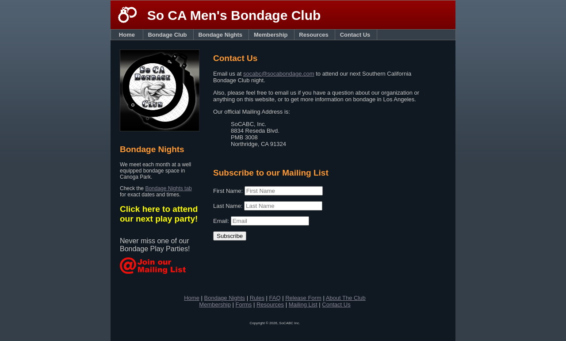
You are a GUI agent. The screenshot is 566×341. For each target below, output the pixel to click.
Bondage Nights (221, 34)
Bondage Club (169, 34)
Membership (272, 34)
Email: (222, 221)
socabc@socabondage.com (278, 73)
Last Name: (228, 206)
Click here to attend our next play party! (159, 213)
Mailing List (303, 304)
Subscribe (230, 236)
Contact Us (357, 34)
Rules (257, 298)
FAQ (275, 298)
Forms (243, 304)
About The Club (346, 298)
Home (128, 34)
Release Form (303, 298)
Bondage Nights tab (168, 188)
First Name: (229, 191)
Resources (315, 34)
